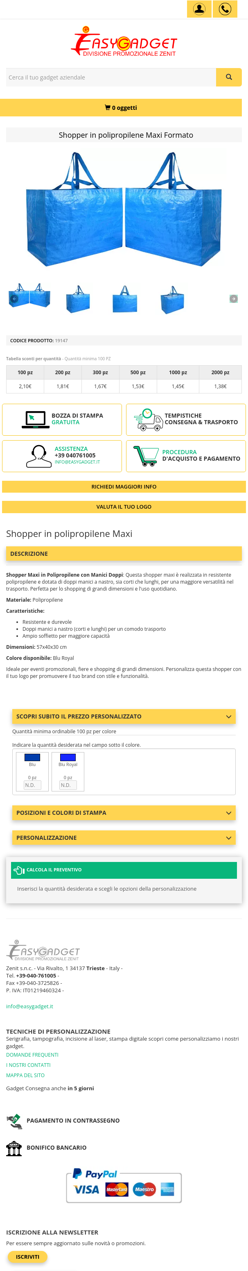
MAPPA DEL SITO (25, 1075)
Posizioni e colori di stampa (124, 812)
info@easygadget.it (77, 462)
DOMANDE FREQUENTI (32, 1054)
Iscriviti (27, 1256)
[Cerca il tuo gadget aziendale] (229, 77)
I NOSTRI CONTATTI (28, 1065)
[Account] (199, 9)
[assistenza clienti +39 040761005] (225, 9)
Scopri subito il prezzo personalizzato (124, 716)
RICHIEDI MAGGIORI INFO (124, 486)
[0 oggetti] (121, 107)
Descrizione (29, 553)
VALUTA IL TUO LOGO (124, 506)
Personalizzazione (124, 837)
